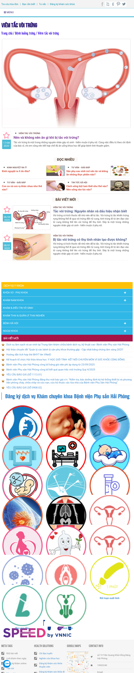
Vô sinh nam (66, 628)
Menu (9, 12)
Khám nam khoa (13, 300)
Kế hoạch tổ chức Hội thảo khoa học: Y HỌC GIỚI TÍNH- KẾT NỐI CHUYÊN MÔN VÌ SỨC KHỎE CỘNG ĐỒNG (65, 359)
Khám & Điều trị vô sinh (18, 307)
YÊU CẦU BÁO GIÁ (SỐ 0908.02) (24, 387)
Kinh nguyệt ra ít (17, 167)
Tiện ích (10, 668)
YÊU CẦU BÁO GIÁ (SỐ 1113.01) (24, 374)
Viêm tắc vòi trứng (19, 24)
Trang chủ (6, 33)
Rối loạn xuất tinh (109, 598)
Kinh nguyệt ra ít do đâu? (16, 171)
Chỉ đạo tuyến (45, 653)
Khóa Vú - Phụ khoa (15, 292)
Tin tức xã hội (79, 182)
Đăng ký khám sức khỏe (62, 4)
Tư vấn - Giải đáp (80, 167)
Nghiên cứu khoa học (49, 658)
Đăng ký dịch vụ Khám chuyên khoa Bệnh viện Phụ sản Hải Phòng (67, 396)
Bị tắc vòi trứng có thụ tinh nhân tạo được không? (90, 240)
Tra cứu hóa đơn (9, 4)
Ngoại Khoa (10, 330)
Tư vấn (42, 4)
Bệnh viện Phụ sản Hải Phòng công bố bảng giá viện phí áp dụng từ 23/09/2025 (50, 364)
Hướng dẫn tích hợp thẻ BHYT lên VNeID (28, 354)
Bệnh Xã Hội (10, 323)
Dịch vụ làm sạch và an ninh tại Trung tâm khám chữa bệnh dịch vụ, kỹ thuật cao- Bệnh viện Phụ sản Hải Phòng (67, 344)
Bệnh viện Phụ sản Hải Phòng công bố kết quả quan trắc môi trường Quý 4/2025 (50, 369)
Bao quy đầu (22, 628)
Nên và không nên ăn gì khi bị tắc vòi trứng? (46, 138)
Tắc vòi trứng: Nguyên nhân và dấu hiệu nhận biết (90, 211)
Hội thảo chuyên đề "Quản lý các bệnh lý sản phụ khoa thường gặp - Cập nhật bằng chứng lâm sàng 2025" (64, 349)
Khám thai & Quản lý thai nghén (23, 315)
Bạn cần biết (28, 4)
